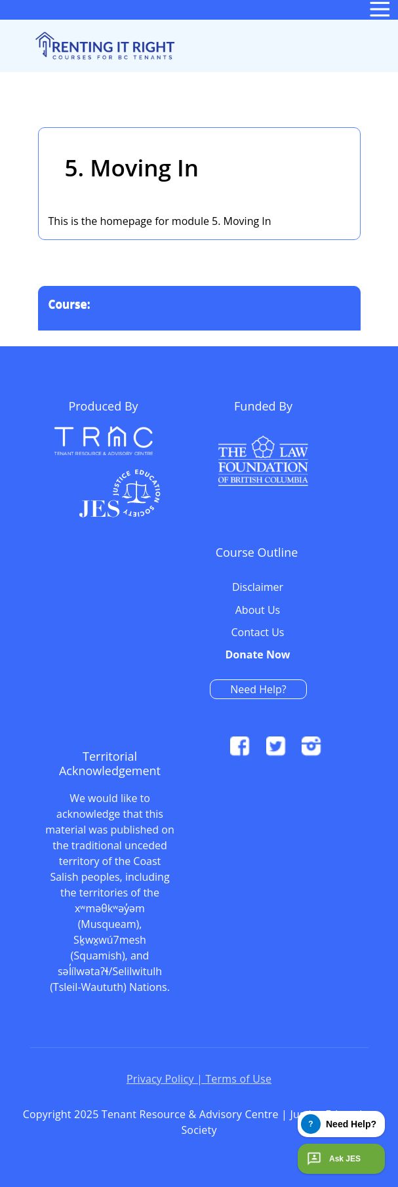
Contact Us (258, 632)
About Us (258, 610)
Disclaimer (257, 587)
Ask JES (332, 1159)
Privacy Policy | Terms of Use (199, 1079)
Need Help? (258, 689)
